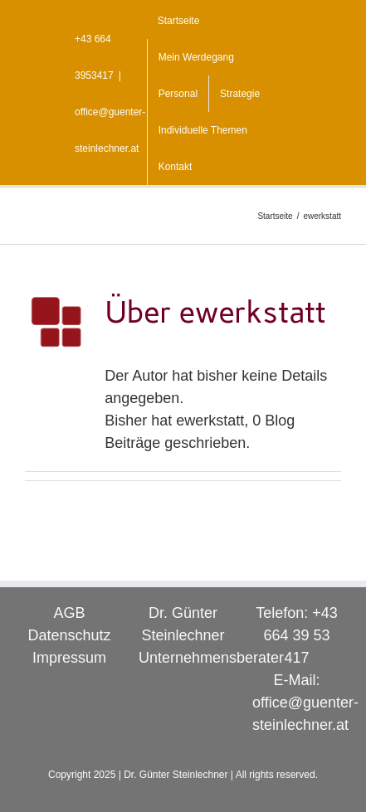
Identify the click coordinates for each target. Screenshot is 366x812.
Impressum (69, 657)
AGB (69, 613)
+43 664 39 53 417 (300, 635)
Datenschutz (68, 635)
